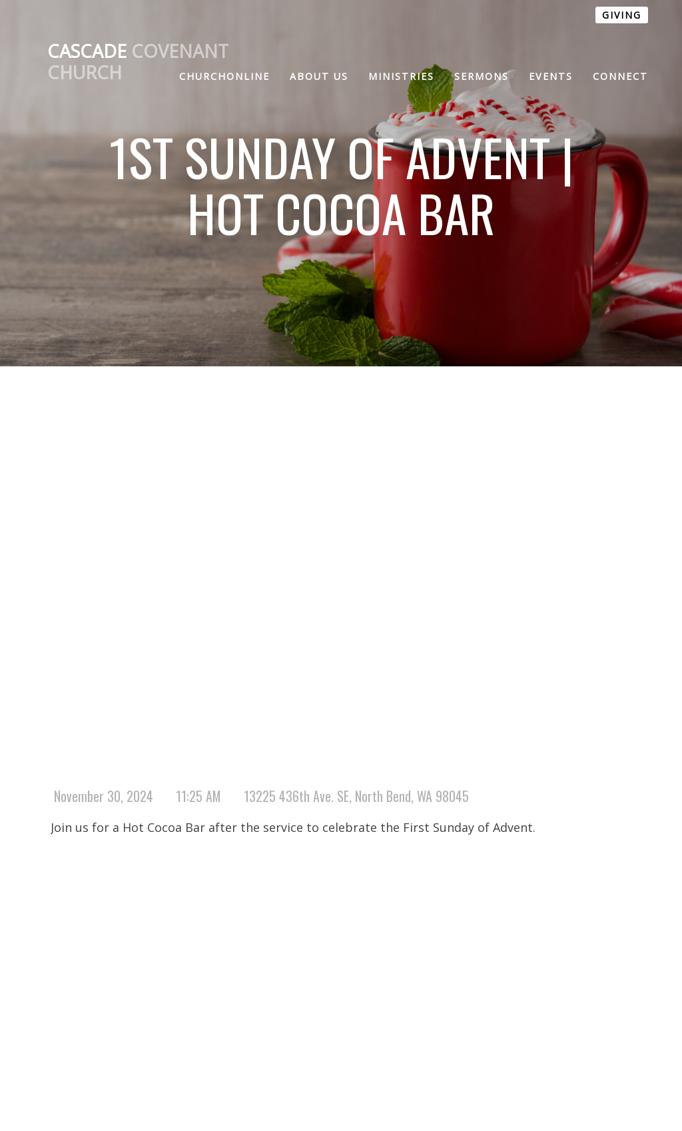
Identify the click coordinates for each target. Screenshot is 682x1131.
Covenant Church (137, 62)
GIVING (621, 15)
